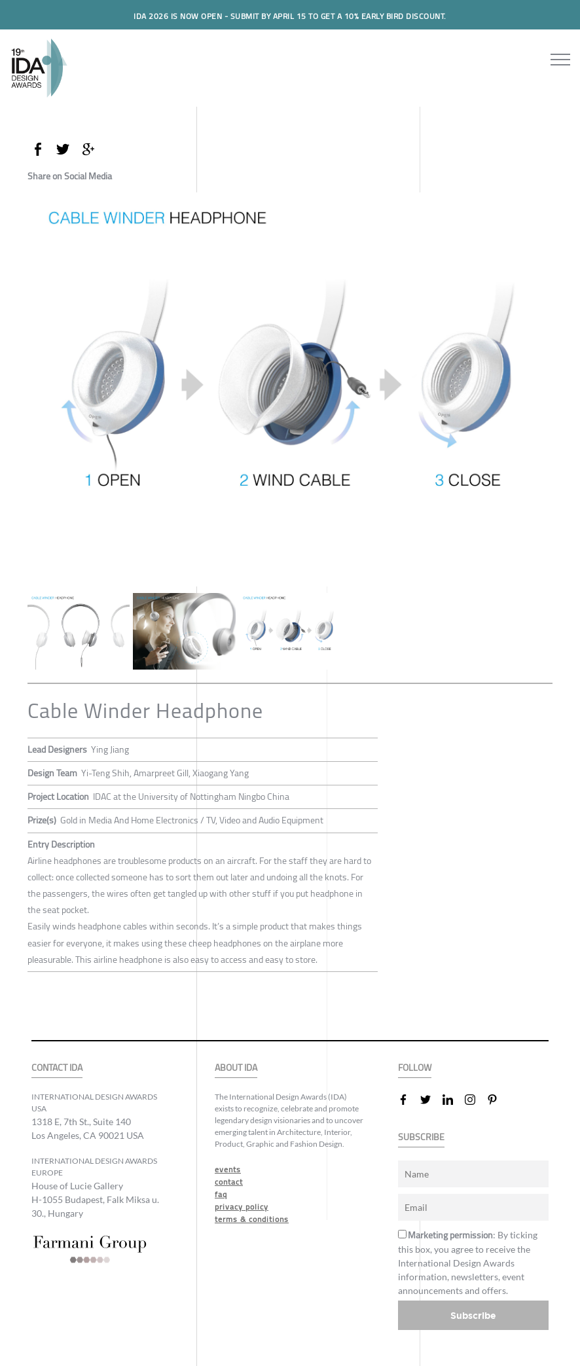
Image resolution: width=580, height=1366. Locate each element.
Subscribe (473, 1315)
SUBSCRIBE (421, 1137)
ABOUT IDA (236, 1068)
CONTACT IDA (56, 1068)
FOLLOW (414, 1068)
